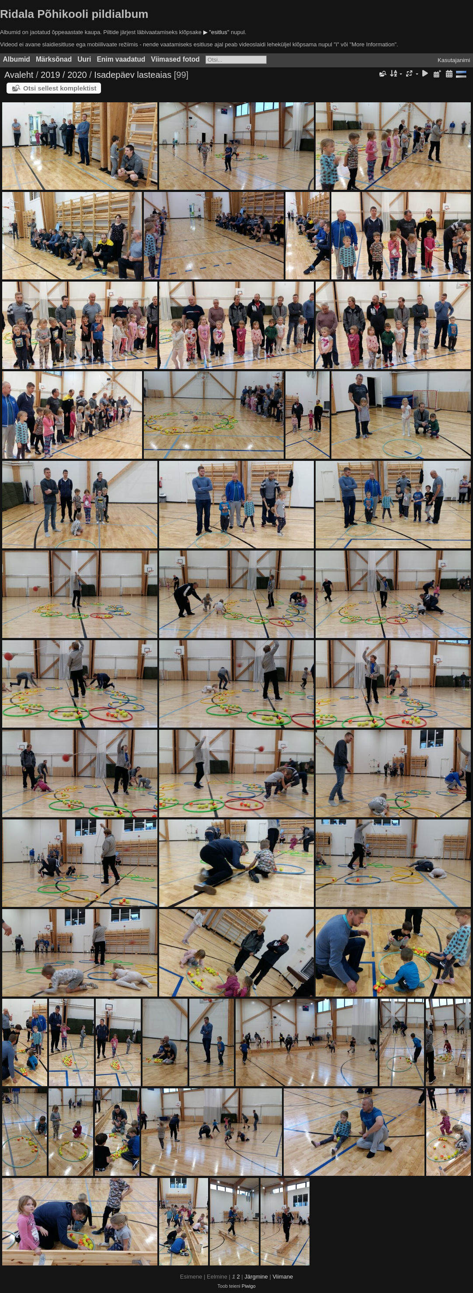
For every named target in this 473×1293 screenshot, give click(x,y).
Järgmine (256, 1276)
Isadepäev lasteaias (132, 75)
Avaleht (18, 75)
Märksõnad (54, 59)
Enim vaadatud (121, 59)
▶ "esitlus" (216, 32)
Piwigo (249, 1286)
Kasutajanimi (454, 60)
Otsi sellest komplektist (60, 88)
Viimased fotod (175, 59)
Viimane (282, 1276)
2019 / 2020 (64, 75)
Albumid (16, 59)
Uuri (84, 59)
